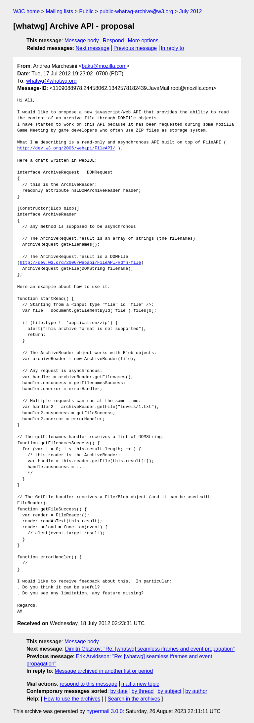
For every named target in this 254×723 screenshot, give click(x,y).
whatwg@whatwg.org (51, 81)
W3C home (26, 11)
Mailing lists (59, 11)
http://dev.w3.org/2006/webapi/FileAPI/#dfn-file (80, 263)
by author (196, 691)
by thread (143, 691)
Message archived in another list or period (104, 671)
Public (86, 11)
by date (118, 691)
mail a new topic (140, 684)
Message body (81, 40)
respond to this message (88, 684)
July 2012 (190, 11)
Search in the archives (133, 699)
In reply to (172, 48)
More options (143, 40)
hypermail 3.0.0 (104, 711)
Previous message (135, 48)
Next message (92, 48)
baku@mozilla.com (104, 66)
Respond (113, 40)
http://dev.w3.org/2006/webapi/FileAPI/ (66, 148)
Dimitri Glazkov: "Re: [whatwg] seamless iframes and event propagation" (150, 649)
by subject (169, 691)
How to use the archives (72, 699)
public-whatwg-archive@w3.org (136, 11)
